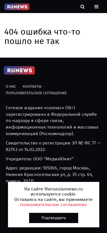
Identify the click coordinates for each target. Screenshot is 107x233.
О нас (11, 86)
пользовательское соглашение (53, 204)
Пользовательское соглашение (36, 93)
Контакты (32, 86)
